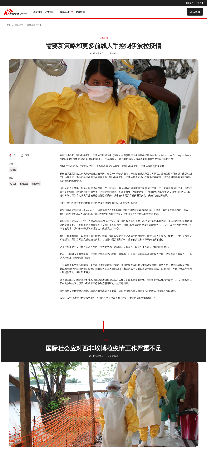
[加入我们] (195, 12)
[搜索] (200, 3)
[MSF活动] (80, 11)
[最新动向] (37, 11)
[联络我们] (189, 3)
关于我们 (50, 11)
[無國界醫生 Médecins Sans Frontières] (16, 12)
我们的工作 (66, 11)
